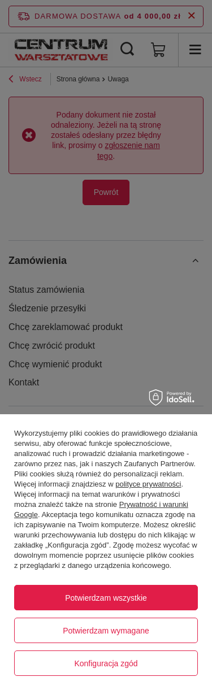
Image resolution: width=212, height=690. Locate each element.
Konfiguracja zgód (105, 663)
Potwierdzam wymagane (106, 630)
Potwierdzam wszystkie (106, 597)
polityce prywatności (148, 484)
